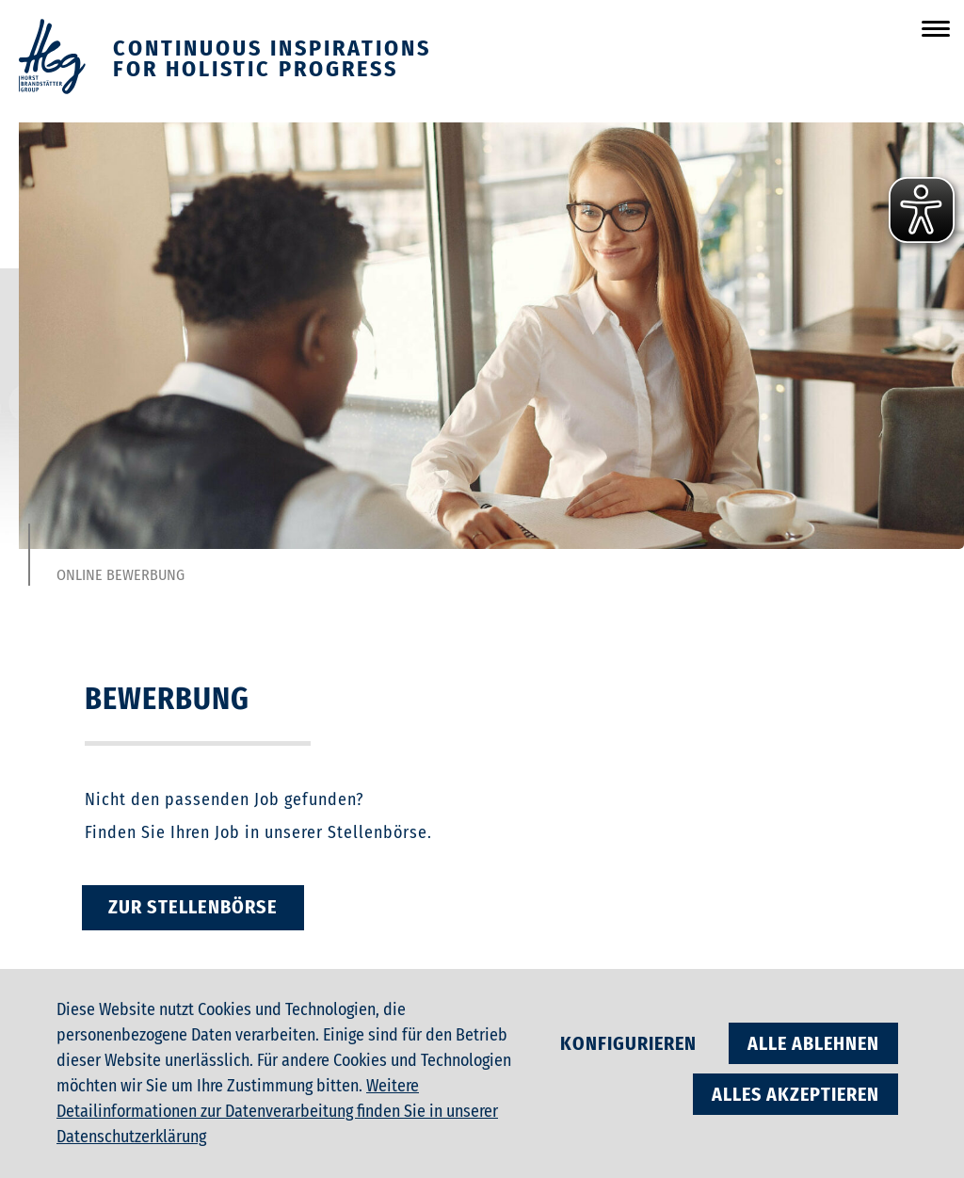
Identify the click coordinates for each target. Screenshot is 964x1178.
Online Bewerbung (120, 575)
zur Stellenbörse (193, 907)
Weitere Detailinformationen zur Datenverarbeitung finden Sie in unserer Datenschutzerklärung (277, 1111)
